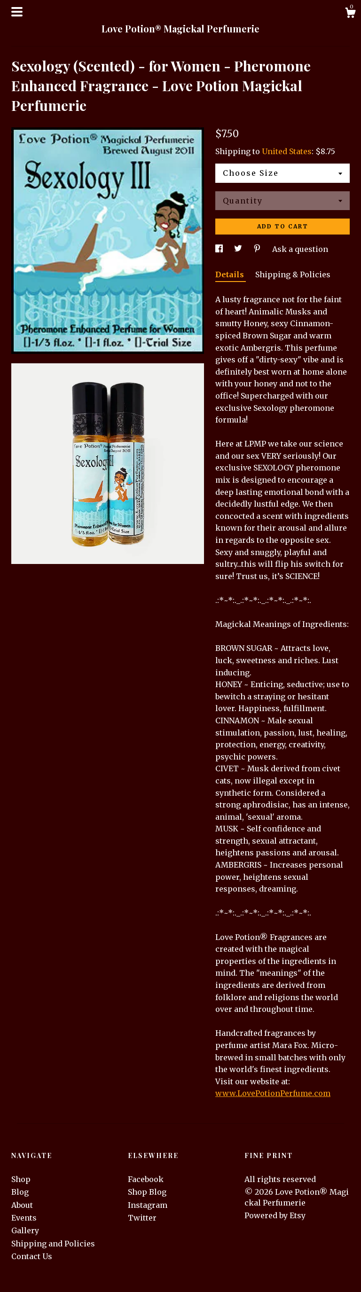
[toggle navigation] (17, 11)
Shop (21, 1179)
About (22, 1205)
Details (230, 274)
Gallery (25, 1230)
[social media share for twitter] (239, 249)
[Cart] (350, 14)
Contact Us (31, 1256)
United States (287, 151)
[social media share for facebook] (220, 249)
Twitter (142, 1217)
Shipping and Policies (53, 1243)
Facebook (146, 1179)
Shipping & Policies (292, 274)
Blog (20, 1192)
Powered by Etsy (275, 1215)
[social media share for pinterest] (258, 249)
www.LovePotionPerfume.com (272, 1093)
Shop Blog (147, 1192)
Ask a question (300, 249)
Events (24, 1217)
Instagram (147, 1205)
